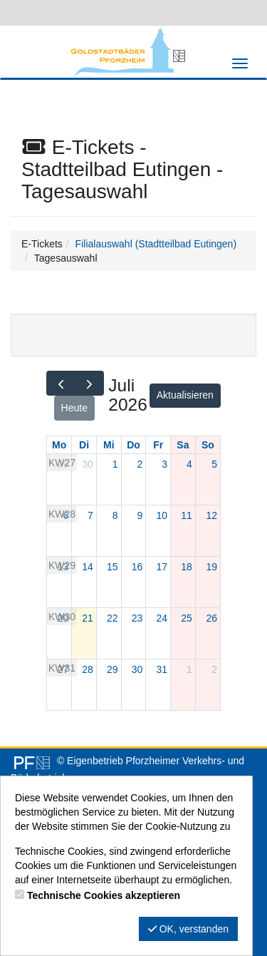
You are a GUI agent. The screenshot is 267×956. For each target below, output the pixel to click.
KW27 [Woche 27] (61, 462)
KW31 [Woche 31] (61, 668)
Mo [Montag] (59, 445)
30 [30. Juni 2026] (87, 464)
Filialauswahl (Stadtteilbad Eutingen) (155, 244)
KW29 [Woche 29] (61, 565)
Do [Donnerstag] (133, 445)
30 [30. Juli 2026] (137, 669)
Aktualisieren (185, 395)
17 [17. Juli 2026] (161, 566)
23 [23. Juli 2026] (137, 618)
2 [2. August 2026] (214, 669)
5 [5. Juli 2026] (214, 464)
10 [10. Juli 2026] (161, 515)
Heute (74, 407)
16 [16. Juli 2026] (137, 566)
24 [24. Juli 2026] (161, 618)
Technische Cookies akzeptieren (103, 895)
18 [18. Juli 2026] (186, 566)
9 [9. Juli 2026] (140, 515)
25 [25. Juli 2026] (186, 618)
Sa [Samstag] (183, 445)
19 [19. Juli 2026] (211, 566)
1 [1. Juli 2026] (115, 464)
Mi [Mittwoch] (109, 445)
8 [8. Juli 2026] (115, 515)
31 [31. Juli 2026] (161, 669)
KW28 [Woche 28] (61, 514)
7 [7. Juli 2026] (90, 515)
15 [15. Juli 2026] (112, 566)
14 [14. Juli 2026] (87, 566)
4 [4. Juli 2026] (189, 464)
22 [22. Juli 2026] (112, 618)
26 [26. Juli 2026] (211, 618)
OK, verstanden (188, 929)
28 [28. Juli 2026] (87, 669)
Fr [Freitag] (158, 445)
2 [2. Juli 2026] (140, 464)
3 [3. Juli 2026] (164, 464)
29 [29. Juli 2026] (112, 669)
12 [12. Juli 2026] (211, 515)
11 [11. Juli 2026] (186, 515)
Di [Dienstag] (84, 445)
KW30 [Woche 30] (61, 616)
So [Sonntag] (207, 445)
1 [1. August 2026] (189, 669)
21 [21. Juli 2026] (87, 618)
